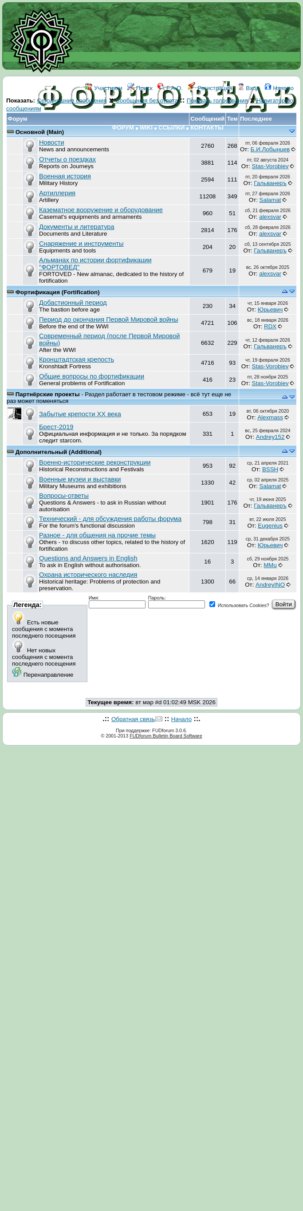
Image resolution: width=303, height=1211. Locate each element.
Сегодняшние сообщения (71, 100)
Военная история (65, 176)
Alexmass (270, 417)
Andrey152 (270, 437)
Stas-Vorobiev (270, 166)
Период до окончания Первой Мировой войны (108, 319)
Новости (51, 142)
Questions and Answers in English (88, 558)
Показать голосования (217, 100)
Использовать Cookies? (239, 605)
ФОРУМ (123, 127)
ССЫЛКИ (171, 127)
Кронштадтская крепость (76, 359)
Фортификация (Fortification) (58, 292)
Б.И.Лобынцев (270, 149)
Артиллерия (57, 193)
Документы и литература (76, 226)
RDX (270, 326)
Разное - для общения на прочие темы (97, 535)
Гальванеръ (270, 183)
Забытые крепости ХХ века (80, 414)
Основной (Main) (40, 132)
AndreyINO (270, 584)
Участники (103, 88)
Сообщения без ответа (146, 100)
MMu (270, 565)
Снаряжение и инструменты (81, 243)
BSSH (270, 469)
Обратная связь (133, 719)
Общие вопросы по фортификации (91, 376)
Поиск (140, 88)
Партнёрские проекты (49, 394)
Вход (248, 88)
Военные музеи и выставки (80, 479)
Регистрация (210, 88)
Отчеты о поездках (67, 159)
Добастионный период (73, 302)
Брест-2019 (56, 426)
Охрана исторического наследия (88, 574)
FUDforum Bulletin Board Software (166, 735)
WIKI (146, 127)
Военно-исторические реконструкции (94, 462)
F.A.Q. (170, 88)
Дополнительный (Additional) (59, 452)
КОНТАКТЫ (207, 127)
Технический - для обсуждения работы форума (110, 518)
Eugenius (270, 525)
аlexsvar (270, 216)
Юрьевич (270, 309)
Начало (279, 88)
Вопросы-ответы (64, 495)
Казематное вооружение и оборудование (101, 209)
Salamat (270, 200)
